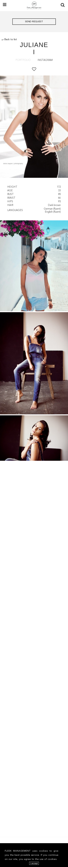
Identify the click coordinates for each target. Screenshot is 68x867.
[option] (34, 127)
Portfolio (23, 60)
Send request (34, 21)
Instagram (45, 60)
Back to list (9, 39)
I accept (34, 863)
